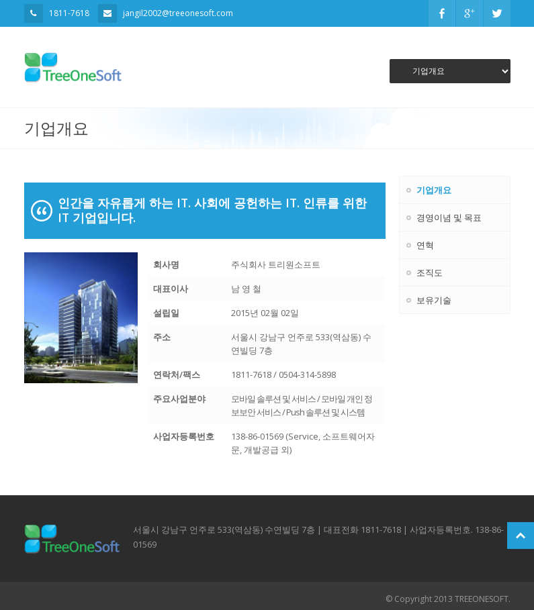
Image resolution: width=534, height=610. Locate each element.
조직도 (429, 272)
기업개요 (433, 190)
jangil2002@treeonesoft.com (178, 13)
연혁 (425, 245)
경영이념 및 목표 (449, 217)
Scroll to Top (520, 535)
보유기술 (433, 300)
